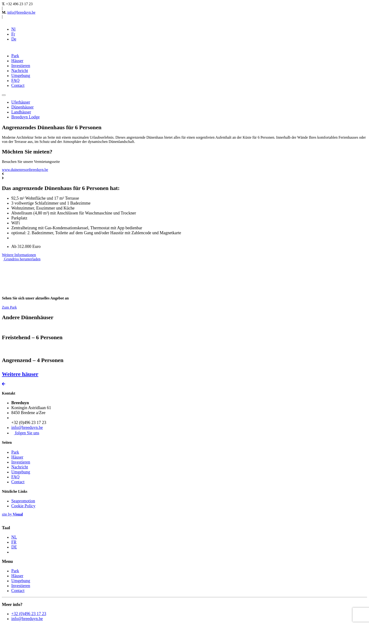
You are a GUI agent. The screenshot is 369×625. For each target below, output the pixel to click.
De (13, 39)
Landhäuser (21, 112)
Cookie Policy (23, 506)
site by (12, 514)
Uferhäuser (20, 102)
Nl (13, 29)
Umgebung (20, 75)
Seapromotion (23, 501)
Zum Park (9, 307)
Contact (17, 85)
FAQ (15, 80)
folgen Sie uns (25, 433)
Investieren (20, 65)
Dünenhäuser (22, 107)
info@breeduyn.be (21, 12)
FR (13, 542)
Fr (13, 34)
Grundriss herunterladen (21, 259)
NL (14, 537)
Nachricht (19, 70)
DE (14, 547)
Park (15, 55)
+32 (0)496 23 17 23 (28, 613)
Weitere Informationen (19, 255)
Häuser (17, 60)
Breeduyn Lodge (25, 117)
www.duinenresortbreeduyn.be (25, 170)
